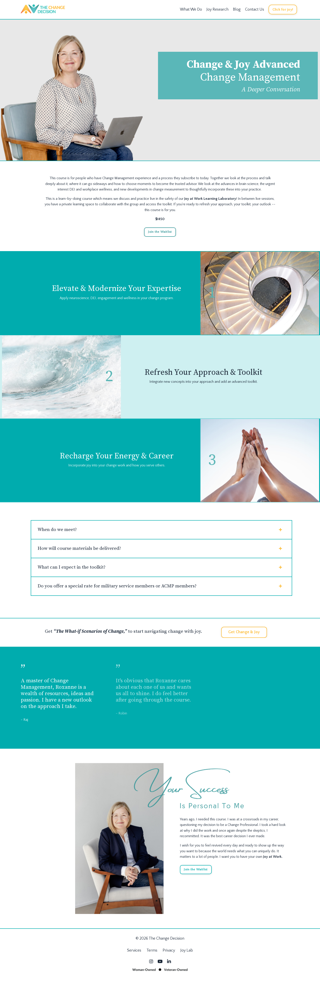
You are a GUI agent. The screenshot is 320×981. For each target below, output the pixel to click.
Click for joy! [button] (282, 9)
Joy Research (217, 9)
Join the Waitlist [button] (160, 231)
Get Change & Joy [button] (244, 634)
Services (134, 952)
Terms (152, 952)
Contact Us (254, 9)
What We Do (191, 9)
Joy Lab (186, 952)
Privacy (169, 952)
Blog (237, 9)
